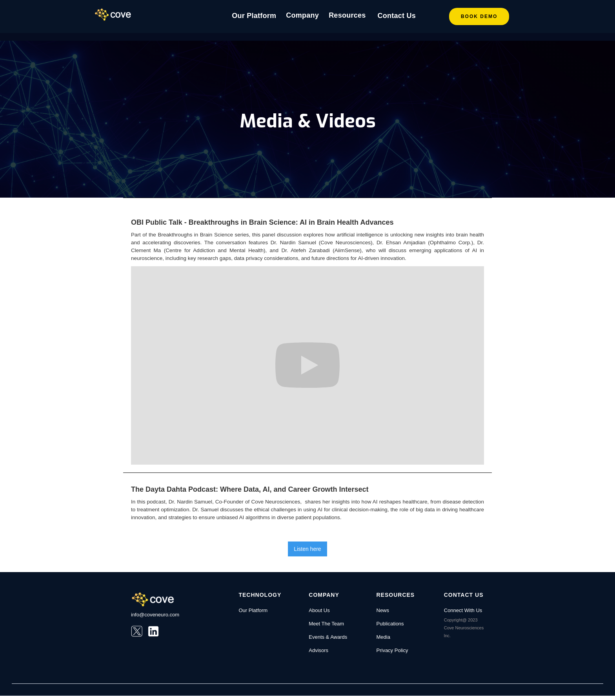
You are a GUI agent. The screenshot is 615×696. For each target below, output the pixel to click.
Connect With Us (463, 610)
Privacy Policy (392, 650)
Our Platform (254, 16)
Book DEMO (479, 16)
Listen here (307, 549)
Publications (390, 624)
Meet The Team (326, 624)
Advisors (318, 650)
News (383, 610)
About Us (319, 610)
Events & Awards (328, 637)
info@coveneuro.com (155, 615)
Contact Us (396, 16)
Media (383, 637)
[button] (302, 16)
